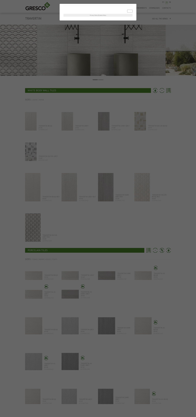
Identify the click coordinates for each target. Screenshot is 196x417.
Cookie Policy (102, 15)
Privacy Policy (94, 15)
